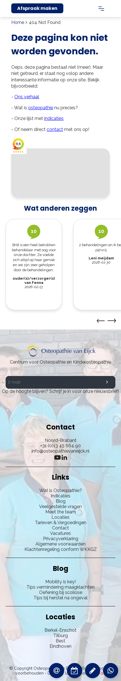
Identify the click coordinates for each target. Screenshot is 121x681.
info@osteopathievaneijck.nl (60, 451)
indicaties (54, 118)
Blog (61, 501)
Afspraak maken (37, 8)
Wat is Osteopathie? (60, 490)
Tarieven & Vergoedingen (60, 522)
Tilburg (60, 635)
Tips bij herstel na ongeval (60, 597)
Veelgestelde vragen (60, 506)
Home (17, 22)
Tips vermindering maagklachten (60, 587)
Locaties (60, 517)
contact (55, 129)
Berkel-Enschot (60, 630)
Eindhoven (60, 646)
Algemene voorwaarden (60, 544)
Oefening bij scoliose (60, 592)
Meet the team (60, 512)
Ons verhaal (26, 96)
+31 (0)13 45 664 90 (60, 445)
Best (60, 641)
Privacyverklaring (60, 538)
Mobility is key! (60, 581)
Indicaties (60, 495)
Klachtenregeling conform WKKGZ (60, 549)
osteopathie (40, 107)
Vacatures (60, 533)
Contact (60, 528)
